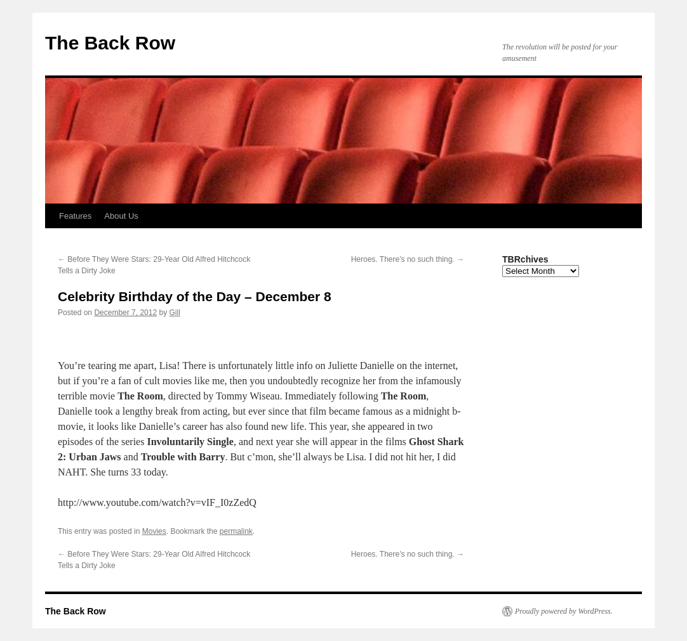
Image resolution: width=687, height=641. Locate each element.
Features (75, 216)
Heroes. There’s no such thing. (407, 259)
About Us (121, 216)
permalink (236, 531)
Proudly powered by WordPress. (564, 611)
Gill (175, 312)
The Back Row (110, 42)
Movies (154, 531)
